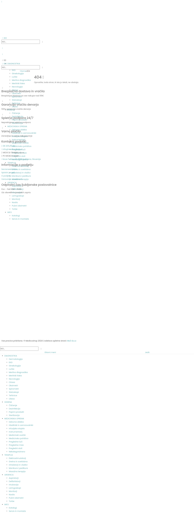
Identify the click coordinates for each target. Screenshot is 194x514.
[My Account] (2, 48)
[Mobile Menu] (1, 1)
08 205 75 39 (8, 146)
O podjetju (6, 175)
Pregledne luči (15, 441)
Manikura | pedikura (18, 468)
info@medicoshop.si (11, 149)
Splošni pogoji (8, 172)
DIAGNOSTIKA (10, 355)
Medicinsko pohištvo (18, 438)
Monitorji (13, 491)
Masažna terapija (17, 471)
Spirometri (14, 388)
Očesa (12, 382)
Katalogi (13, 507)
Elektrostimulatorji (17, 458)
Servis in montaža (17, 511)
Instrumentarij (15, 431)
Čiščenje (13, 405)
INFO (6, 504)
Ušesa (12, 398)
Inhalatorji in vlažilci (18, 464)
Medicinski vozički (17, 435)
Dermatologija (16, 359)
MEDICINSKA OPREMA (14, 418)
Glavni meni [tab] (50, 352)
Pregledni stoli (15, 448)
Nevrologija (14, 379)
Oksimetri (13, 385)
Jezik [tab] (147, 352)
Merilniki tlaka (15, 375)
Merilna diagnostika (18, 372)
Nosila (12, 494)
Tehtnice (13, 395)
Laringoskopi (15, 488)
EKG (10, 362)
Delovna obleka (16, 422)
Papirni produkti (16, 412)
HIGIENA (8, 402)
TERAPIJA (8, 455)
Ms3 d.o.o (71, 340)
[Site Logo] (15, 19)
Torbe (11, 501)
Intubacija (13, 484)
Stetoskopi (14, 392)
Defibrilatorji (14, 481)
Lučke (11, 369)
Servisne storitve (9, 169)
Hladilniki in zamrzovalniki (21, 425)
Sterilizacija (14, 415)
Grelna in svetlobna (18, 461)
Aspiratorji (14, 478)
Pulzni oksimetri (16, 498)
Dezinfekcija (14, 408)
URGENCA (9, 474)
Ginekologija (15, 365)
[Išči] (42, 42)
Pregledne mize (16, 445)
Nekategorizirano (17, 451)
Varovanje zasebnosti (11, 179)
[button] (4, 38)
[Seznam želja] (2, 54)
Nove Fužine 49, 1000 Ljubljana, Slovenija (21, 159)
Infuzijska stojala (17, 428)
